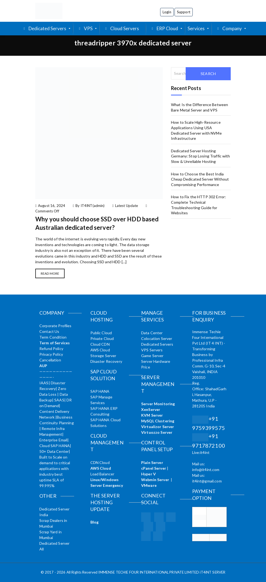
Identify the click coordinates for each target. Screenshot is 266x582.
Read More (50, 273)
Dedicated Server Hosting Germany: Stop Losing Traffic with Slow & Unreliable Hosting (200, 156)
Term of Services (54, 342)
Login (167, 12)
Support (183, 12)
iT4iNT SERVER (212, 572)
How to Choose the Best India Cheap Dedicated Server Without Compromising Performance (200, 179)
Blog (94, 522)
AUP (43, 365)
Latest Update (126, 205)
